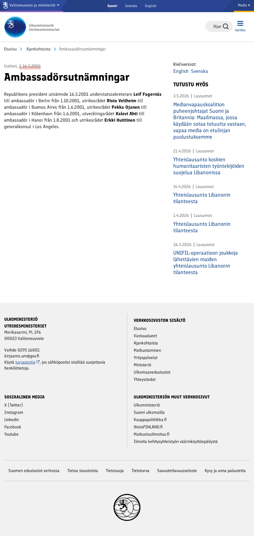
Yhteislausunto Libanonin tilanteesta (202, 198)
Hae (226, 26)
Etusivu (10, 49)
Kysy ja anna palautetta (225, 470)
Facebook (12, 426)
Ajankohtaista (38, 49)
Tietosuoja (115, 470)
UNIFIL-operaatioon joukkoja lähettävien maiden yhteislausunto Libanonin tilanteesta (205, 262)
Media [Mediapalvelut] (244, 5)
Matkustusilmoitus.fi (152, 434)
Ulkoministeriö (147, 405)
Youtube (11, 434)
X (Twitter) (13, 405)
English (150, 6)
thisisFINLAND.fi (148, 426)
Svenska (131, 6)
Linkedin (11, 419)
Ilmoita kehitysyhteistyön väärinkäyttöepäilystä (176, 441)
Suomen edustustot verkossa (33, 470)
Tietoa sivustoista (82, 470)
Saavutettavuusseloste (177, 470)
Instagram (13, 412)
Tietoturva (140, 470)
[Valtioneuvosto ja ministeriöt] (31, 6)
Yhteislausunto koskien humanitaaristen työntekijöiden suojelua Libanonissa (208, 166)
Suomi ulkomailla (149, 412)
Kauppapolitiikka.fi (150, 419)
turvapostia (27, 362)
